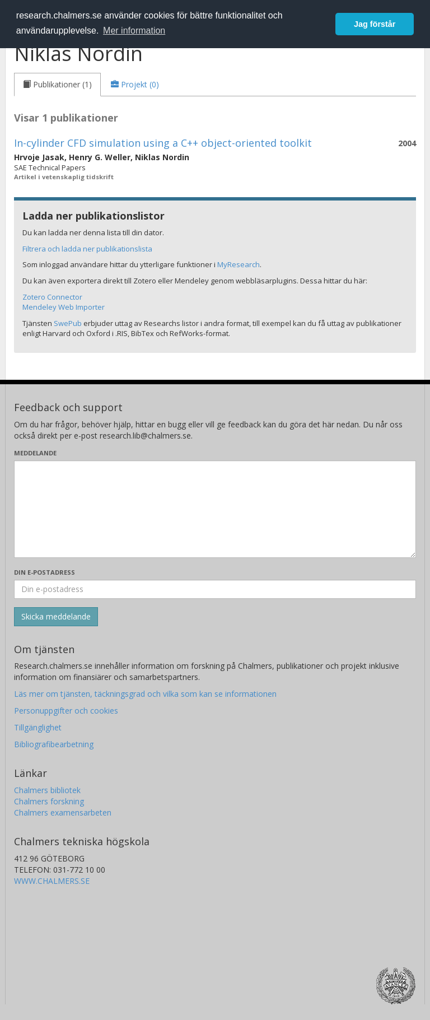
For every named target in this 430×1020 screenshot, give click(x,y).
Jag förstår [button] (374, 24)
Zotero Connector (52, 297)
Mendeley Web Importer (63, 307)
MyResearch (238, 264)
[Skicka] (56, 616)
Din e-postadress (44, 572)
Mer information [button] (134, 30)
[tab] (57, 84)
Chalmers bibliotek (47, 790)
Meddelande (35, 453)
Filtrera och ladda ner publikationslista (87, 249)
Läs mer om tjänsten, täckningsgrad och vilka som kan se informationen (145, 693)
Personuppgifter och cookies (66, 710)
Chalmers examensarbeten (62, 812)
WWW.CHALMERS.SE (52, 880)
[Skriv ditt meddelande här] (215, 509)
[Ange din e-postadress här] (215, 589)
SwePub (68, 323)
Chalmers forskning (49, 801)
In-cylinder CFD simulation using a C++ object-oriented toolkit (163, 143)
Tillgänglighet (38, 727)
